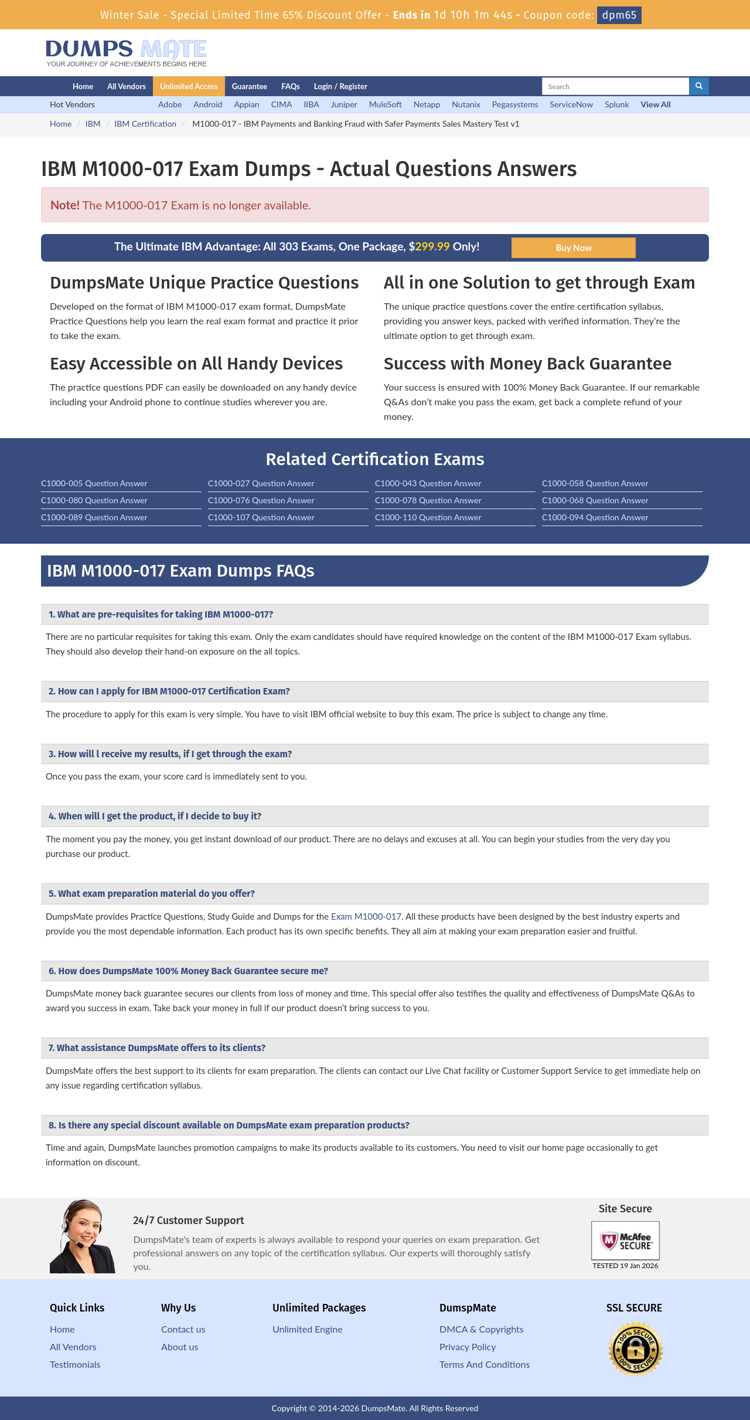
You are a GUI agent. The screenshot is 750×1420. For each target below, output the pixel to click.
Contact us (183, 1328)
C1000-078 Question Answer (428, 500)
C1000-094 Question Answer (595, 517)
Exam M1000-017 (366, 916)
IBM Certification (145, 123)
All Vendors (126, 86)
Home (83, 86)
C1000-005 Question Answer (94, 483)
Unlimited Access (189, 86)
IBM (93, 123)
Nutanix (466, 104)
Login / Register (340, 86)
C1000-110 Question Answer (428, 517)
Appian (246, 104)
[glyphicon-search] (699, 86)
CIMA (281, 104)
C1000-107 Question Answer (261, 517)
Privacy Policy (467, 1346)
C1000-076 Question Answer (261, 500)
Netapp (427, 104)
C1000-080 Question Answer (94, 500)
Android (207, 104)
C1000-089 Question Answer (94, 517)
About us (179, 1346)
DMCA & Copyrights (481, 1328)
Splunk (617, 104)
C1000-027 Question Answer (261, 483)
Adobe (170, 104)
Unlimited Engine (307, 1328)
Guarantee (250, 86)
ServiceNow (572, 104)
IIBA (311, 104)
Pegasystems (515, 104)
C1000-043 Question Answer (428, 483)
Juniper (344, 104)
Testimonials (75, 1364)
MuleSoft (385, 104)
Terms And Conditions (484, 1364)
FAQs (290, 86)
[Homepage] (33, 86)
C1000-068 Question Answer (595, 500)
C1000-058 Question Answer (595, 483)
